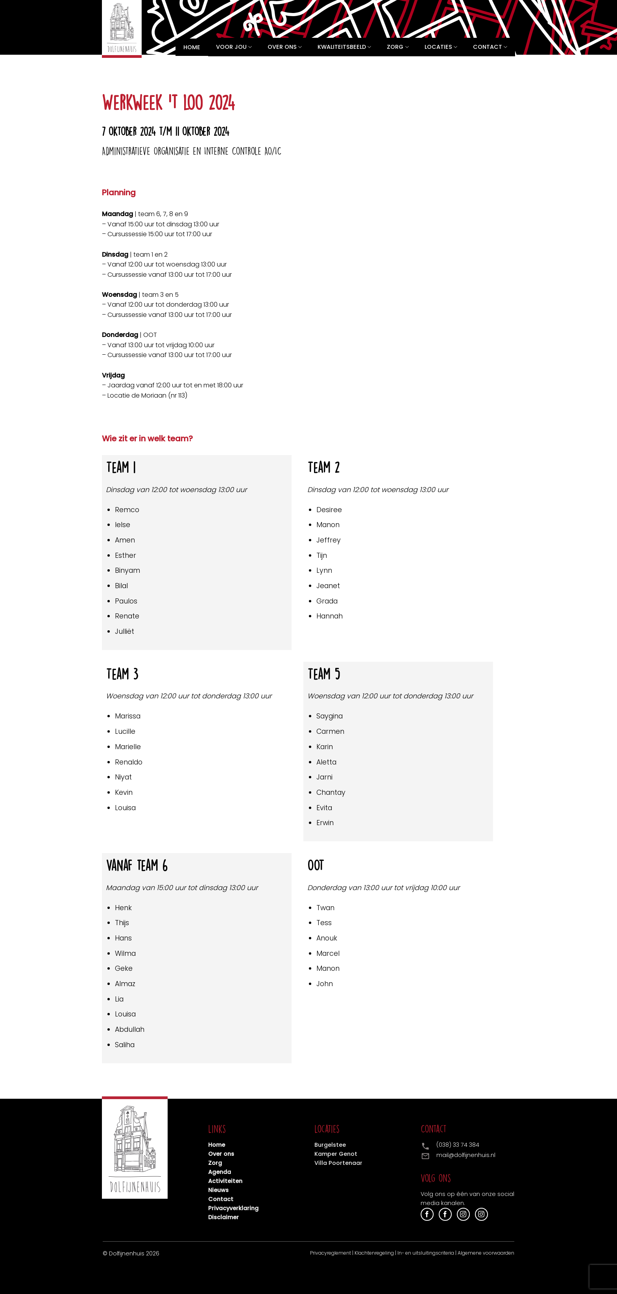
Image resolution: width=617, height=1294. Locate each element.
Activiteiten (225, 1181)
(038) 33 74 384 (457, 1145)
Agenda (219, 1172)
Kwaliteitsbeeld (344, 47)
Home (191, 47)
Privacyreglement (330, 1253)
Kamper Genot (335, 1154)
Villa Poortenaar (338, 1163)
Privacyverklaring (233, 1208)
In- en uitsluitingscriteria (425, 1253)
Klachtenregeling (374, 1253)
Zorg (397, 47)
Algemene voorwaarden (486, 1253)
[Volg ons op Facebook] (427, 1214)
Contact (490, 47)
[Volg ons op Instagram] (463, 1214)
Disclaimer (223, 1217)
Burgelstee (330, 1145)
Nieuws (218, 1190)
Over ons (285, 47)
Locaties (441, 47)
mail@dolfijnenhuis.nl (465, 1155)
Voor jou (234, 47)
